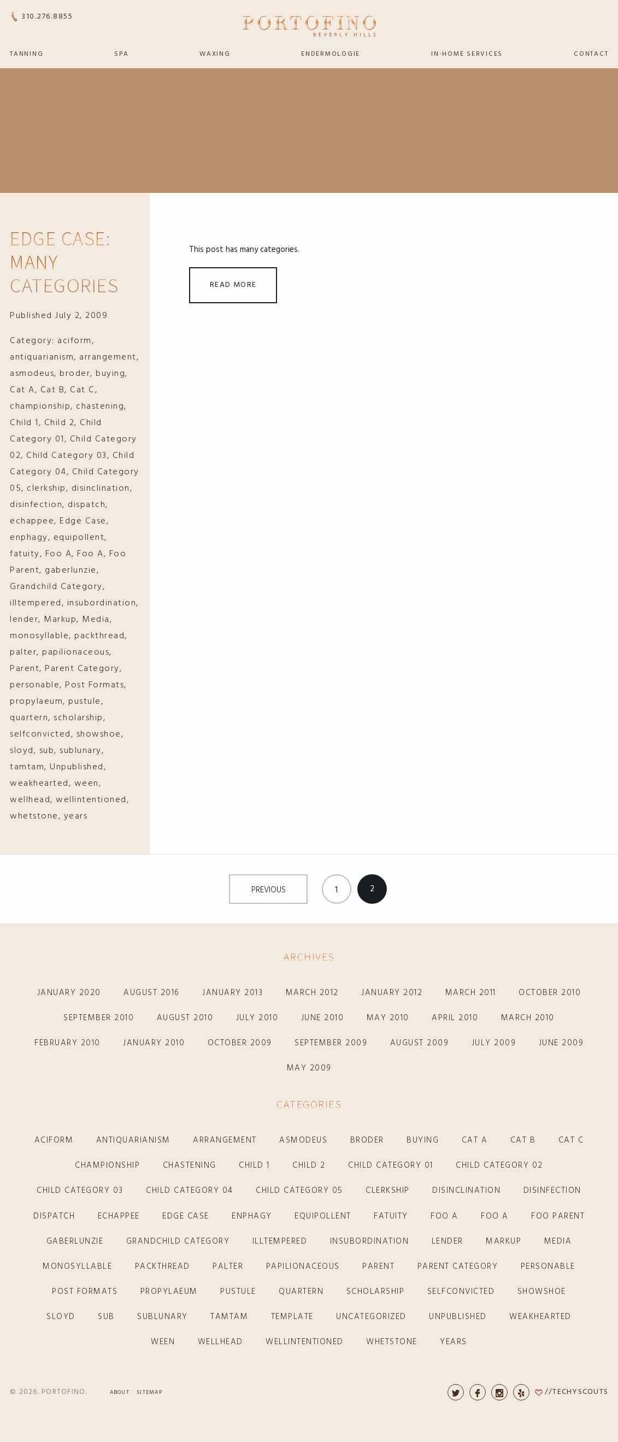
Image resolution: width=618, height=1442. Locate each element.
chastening (100, 406)
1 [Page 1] (336, 890)
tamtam (27, 767)
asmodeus (32, 374)
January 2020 (69, 992)
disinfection (36, 505)
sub (47, 751)
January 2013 (232, 992)
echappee (32, 521)
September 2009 (331, 1043)
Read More (233, 285)
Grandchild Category (56, 587)
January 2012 (391, 992)
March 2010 (528, 1018)
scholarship (78, 718)
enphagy (29, 538)
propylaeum (36, 701)
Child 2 (59, 423)
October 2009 (240, 1043)
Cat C (82, 390)
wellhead (30, 800)
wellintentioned (91, 800)
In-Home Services (467, 54)
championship (40, 406)
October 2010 (550, 992)
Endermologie (330, 54)
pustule (84, 701)
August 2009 (419, 1043)
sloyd (22, 751)
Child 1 (24, 423)
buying (110, 374)
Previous (268, 890)
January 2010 (154, 1043)
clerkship (46, 488)
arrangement (108, 357)
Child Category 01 (390, 1165)
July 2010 (257, 1018)
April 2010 (455, 1018)
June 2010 (322, 1018)
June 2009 (561, 1043)
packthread (99, 636)
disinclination (101, 488)
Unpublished (77, 767)
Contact (591, 54)
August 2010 (185, 1018)
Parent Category (82, 669)
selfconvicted (40, 734)
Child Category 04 (189, 1190)
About (120, 1392)
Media (96, 620)
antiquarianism (42, 357)
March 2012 (312, 992)
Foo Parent (558, 1216)
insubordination (102, 603)
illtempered (36, 603)
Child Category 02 (499, 1165)
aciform (74, 341)
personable (35, 685)
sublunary (81, 751)
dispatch (86, 505)
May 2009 (309, 1068)
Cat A (22, 390)
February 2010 (67, 1043)
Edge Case (83, 521)
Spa (121, 54)
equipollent (79, 538)
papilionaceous (75, 652)
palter (23, 652)
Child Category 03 (66, 456)
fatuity (25, 554)
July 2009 (494, 1043)
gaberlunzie (71, 570)
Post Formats (94, 685)
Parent (24, 669)
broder (75, 374)
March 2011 (470, 992)
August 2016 (151, 992)
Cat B (52, 390)
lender (24, 620)
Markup (60, 620)
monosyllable (39, 636)
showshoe (98, 734)
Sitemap (149, 1392)
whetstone (34, 816)
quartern (29, 718)
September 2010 (98, 1018)
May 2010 (388, 1018)
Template (292, 1316)
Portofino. (64, 1392)
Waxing (215, 54)
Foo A (58, 554)
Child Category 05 (299, 1190)
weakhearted (39, 783)
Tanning (26, 54)
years (76, 816)
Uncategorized (371, 1316)
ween (86, 783)
